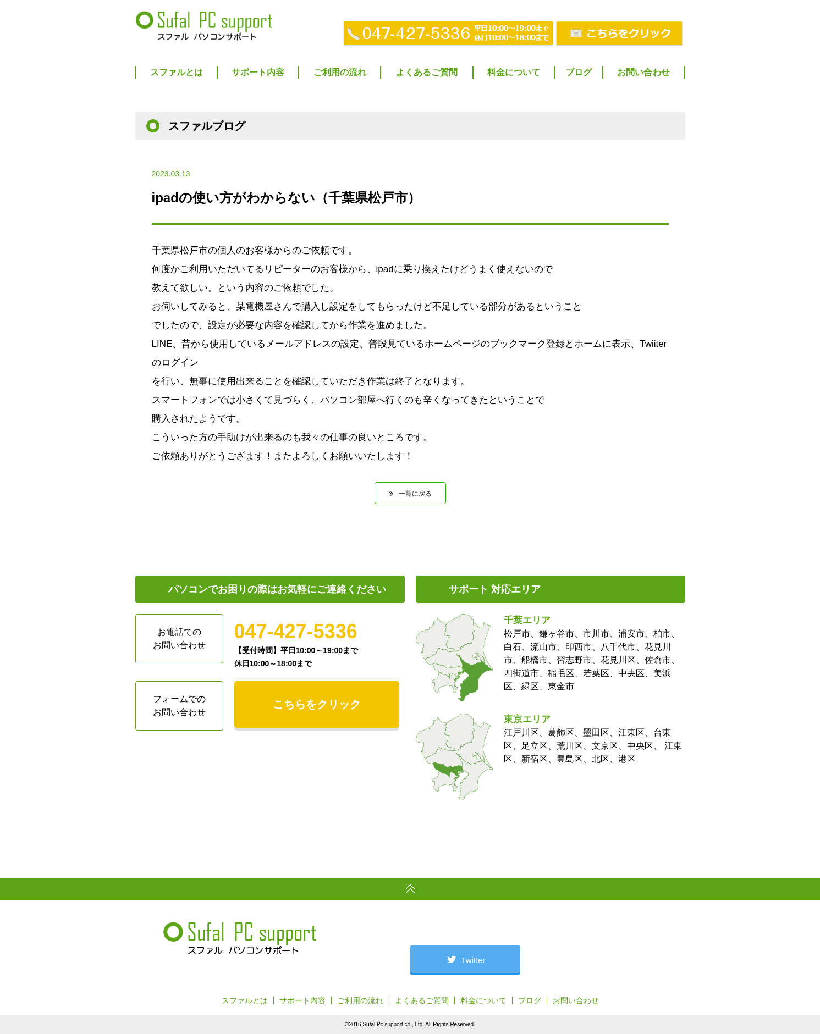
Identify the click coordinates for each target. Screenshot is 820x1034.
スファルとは (176, 72)
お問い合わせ (643, 72)
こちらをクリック (317, 704)
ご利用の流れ (339, 72)
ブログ (578, 72)
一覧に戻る (415, 493)
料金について (513, 72)
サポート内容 (258, 72)
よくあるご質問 (427, 72)
